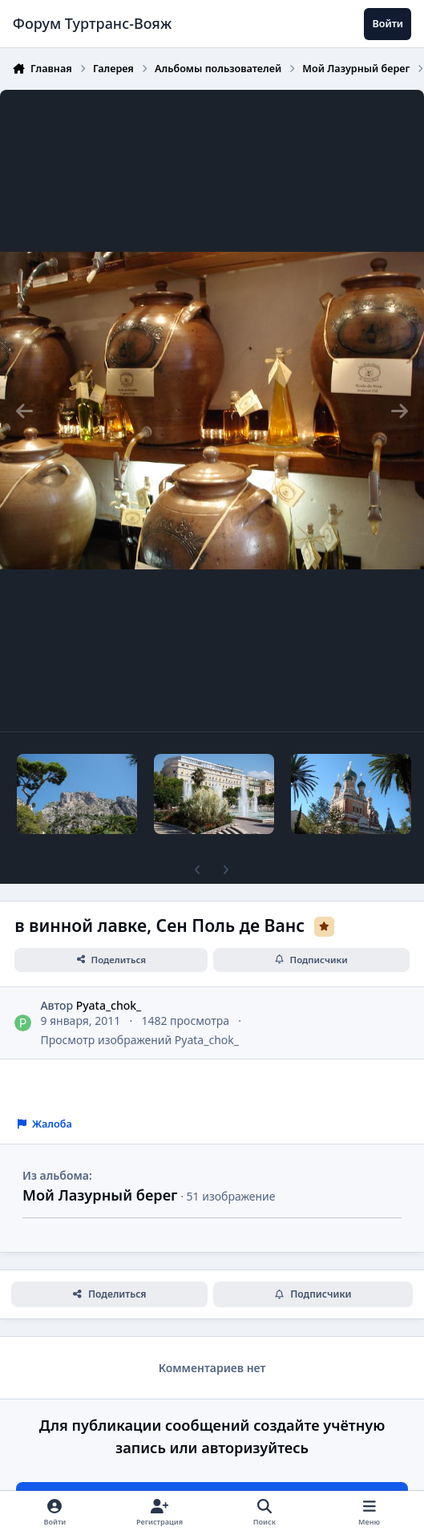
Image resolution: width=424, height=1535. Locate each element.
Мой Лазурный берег (99, 1195)
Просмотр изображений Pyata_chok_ (139, 1039)
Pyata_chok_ (109, 1005)
